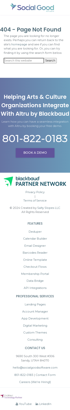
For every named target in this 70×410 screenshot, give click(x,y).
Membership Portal (35, 274)
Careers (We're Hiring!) (35, 382)
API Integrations (35, 288)
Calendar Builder (35, 238)
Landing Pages (35, 304)
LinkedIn (43, 404)
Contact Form (46, 375)
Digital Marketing (35, 325)
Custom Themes (35, 332)
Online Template (35, 260)
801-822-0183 (35, 138)
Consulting (35, 339)
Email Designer (35, 245)
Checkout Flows (35, 266)
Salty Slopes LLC (48, 208)
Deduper (35, 231)
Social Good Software (32, 7)
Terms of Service (35, 200)
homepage (19, 44)
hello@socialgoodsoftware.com (35, 367)
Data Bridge (35, 281)
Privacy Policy (35, 192)
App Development (35, 318)
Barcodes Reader (35, 252)
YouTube (24, 404)
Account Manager (35, 311)
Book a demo (35, 152)
